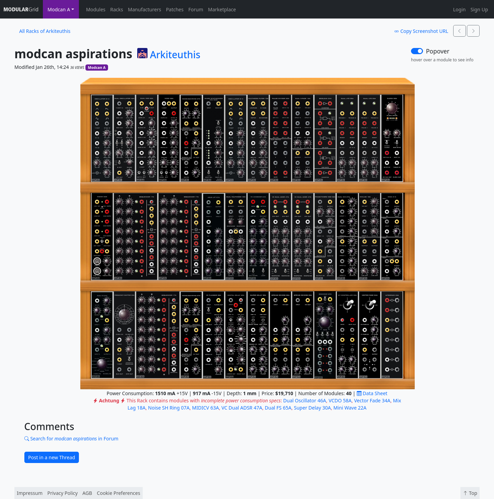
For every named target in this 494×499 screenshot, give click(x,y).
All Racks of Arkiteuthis (44, 31)
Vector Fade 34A (372, 400)
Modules (96, 9)
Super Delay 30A (312, 407)
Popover (437, 51)
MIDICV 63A (205, 407)
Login (459, 9)
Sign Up (479, 9)
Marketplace (222, 9)
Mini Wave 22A (349, 407)
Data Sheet (372, 393)
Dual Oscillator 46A (304, 400)
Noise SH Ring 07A (169, 407)
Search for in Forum (71, 438)
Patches (175, 9)
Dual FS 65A (278, 407)
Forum (195, 9)
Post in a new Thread (51, 457)
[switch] (417, 51)
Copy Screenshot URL (421, 31)
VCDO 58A (340, 400)
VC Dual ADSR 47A (242, 407)
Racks (116, 9)
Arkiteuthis (175, 55)
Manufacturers (144, 9)
